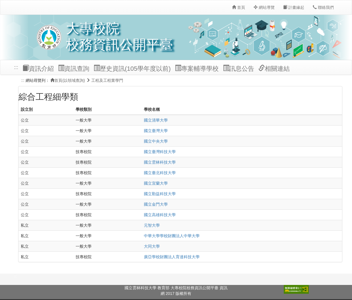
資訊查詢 (73, 68)
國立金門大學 (156, 204)
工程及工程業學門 (107, 80)
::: (16, 67)
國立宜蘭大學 (156, 183)
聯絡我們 (323, 7)
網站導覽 (264, 7)
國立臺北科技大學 (160, 172)
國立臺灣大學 (156, 130)
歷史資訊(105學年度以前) (132, 68)
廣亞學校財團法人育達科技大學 (172, 257)
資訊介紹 (38, 68)
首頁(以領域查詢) (67, 80)
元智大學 (152, 225)
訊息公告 (238, 68)
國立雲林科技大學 (160, 162)
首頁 (238, 7)
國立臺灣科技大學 (160, 151)
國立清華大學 (156, 120)
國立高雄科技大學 (160, 215)
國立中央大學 (156, 141)
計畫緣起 (293, 7)
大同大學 (152, 246)
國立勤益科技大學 (160, 193)
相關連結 (274, 68)
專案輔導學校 (197, 68)
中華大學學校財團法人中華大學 (172, 236)
